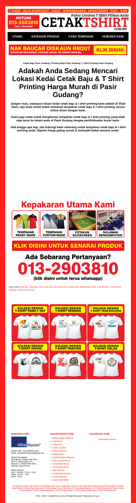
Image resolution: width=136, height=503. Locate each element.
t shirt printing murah (26, 290)
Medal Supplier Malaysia (63, 438)
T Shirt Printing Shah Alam (85, 490)
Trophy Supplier (59, 448)
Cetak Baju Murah (31, 486)
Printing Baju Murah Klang (106, 488)
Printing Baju (109, 486)
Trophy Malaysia (60, 477)
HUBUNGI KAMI (113, 36)
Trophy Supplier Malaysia (63, 457)
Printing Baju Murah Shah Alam (59, 488)
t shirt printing (102, 287)
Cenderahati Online (61, 467)
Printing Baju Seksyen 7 (84, 488)
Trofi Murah (57, 441)
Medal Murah (58, 454)
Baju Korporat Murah (61, 461)
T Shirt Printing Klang (63, 490)
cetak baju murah (36, 287)
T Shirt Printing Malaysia (42, 490)
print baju (49, 287)
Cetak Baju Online (68, 486)
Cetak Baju (17, 486)
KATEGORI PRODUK (45, 36)
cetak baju (23, 287)
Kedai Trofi (57, 445)
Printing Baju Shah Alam (34, 488)
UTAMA (17, 36)
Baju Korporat (58, 470)
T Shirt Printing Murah (106, 490)
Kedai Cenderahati (60, 480)
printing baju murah (88, 287)
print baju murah (60, 287)
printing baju (73, 287)
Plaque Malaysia (60, 451)
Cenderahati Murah (61, 464)
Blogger (96, 496)
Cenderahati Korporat (62, 474)
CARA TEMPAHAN (80, 36)
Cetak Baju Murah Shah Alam (90, 486)
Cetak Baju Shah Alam (50, 486)
